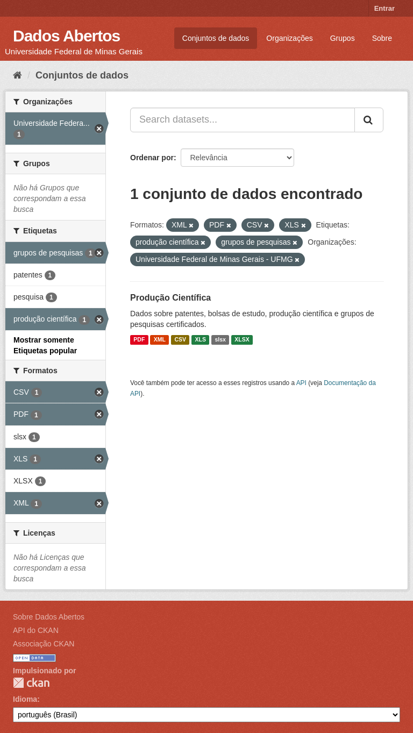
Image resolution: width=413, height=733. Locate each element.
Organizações (289, 38)
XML (160, 340)
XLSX (241, 340)
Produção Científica (170, 297)
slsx (220, 340)
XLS (200, 340)
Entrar (384, 8)
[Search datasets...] (242, 120)
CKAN (31, 682)
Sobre (382, 38)
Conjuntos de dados (216, 38)
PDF (139, 340)
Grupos (342, 38)
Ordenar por (152, 157)
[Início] (17, 75)
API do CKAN (36, 630)
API (301, 383)
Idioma (25, 699)
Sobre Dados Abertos (48, 617)
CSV (180, 340)
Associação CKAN (43, 643)
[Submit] (368, 120)
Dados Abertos (66, 36)
